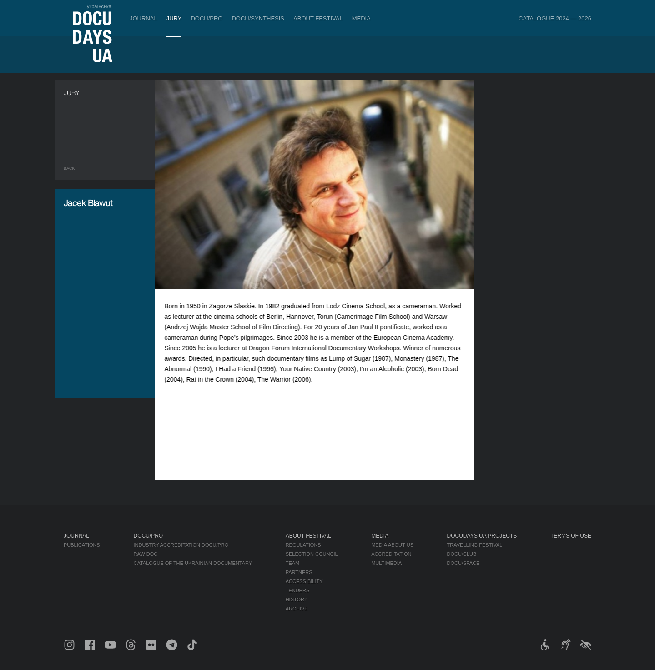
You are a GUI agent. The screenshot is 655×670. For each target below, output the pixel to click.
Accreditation (391, 554)
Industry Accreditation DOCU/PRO (180, 545)
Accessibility (304, 581)
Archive (297, 608)
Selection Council (312, 554)
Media (361, 18)
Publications (82, 545)
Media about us (392, 545)
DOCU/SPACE (463, 563)
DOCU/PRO (206, 18)
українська (99, 6)
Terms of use (570, 536)
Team (293, 563)
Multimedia (386, 563)
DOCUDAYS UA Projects (482, 536)
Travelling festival (475, 545)
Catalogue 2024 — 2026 (555, 18)
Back (69, 168)
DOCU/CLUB (462, 554)
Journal (143, 18)
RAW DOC (145, 554)
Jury (174, 18)
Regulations (303, 545)
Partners (299, 572)
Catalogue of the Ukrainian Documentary (192, 563)
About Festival (318, 18)
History (297, 599)
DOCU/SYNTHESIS (258, 18)
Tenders (298, 590)
